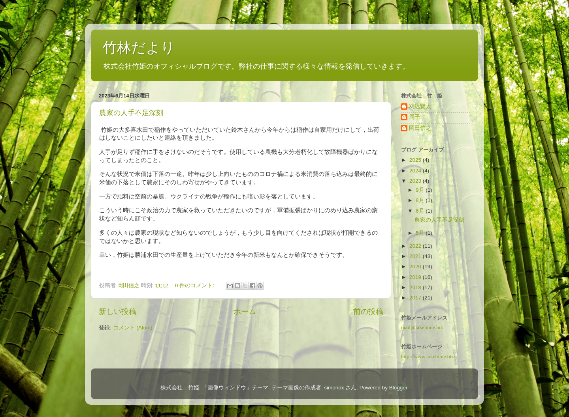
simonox (334, 388)
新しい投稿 (117, 311)
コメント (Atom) (133, 328)
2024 (416, 171)
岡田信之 (420, 128)
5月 (421, 233)
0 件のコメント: (195, 285)
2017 (416, 298)
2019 (416, 277)
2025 (416, 160)
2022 (416, 246)
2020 (416, 266)
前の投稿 (368, 311)
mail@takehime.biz (422, 327)
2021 (416, 256)
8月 (421, 200)
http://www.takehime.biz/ (428, 356)
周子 (414, 117)
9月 (421, 190)
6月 (421, 211)
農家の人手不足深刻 (131, 113)
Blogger (398, 388)
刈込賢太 (420, 106)
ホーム (245, 311)
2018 (416, 287)
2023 (416, 181)
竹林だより (139, 47)
